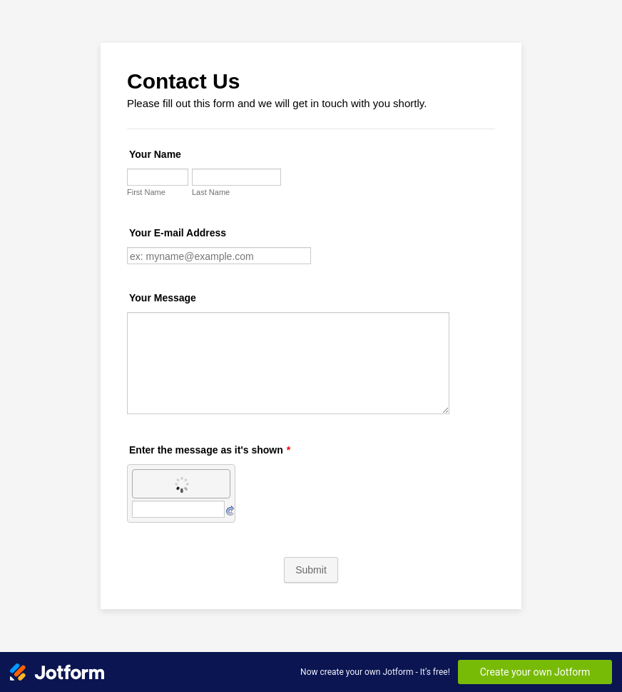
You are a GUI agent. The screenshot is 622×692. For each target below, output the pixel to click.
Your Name (155, 154)
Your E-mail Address (177, 233)
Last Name (211, 192)
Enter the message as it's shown (209, 450)
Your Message (162, 298)
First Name (146, 192)
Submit (311, 570)
